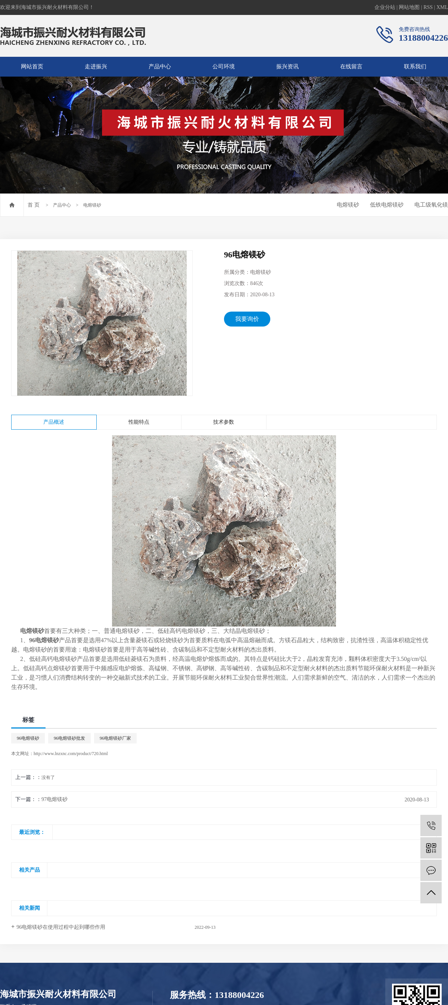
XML (442, 7)
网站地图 (409, 7)
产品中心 (160, 66)
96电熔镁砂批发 (69, 738)
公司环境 (223, 66)
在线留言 (351, 66)
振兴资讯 (287, 66)
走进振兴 (96, 66)
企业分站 (384, 7)
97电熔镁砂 (54, 799)
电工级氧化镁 (431, 205)
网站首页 (32, 66)
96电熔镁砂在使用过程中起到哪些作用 (60, 927)
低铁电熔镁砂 (387, 205)
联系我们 (415, 66)
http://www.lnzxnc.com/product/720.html (71, 753)
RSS (428, 7)
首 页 (34, 205)
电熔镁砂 (92, 205)
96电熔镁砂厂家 (115, 738)
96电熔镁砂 (28, 738)
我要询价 (247, 319)
